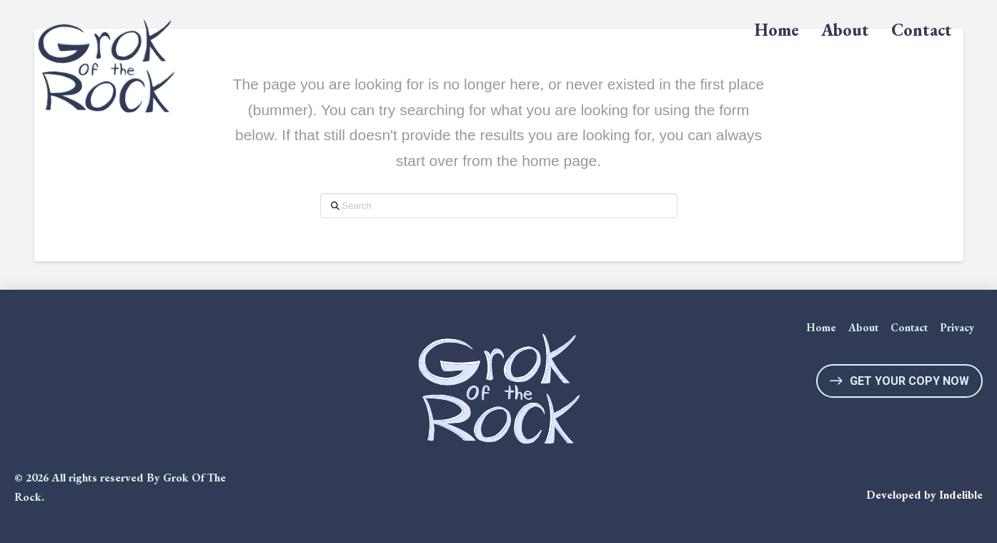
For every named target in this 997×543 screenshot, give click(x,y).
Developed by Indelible (924, 494)
